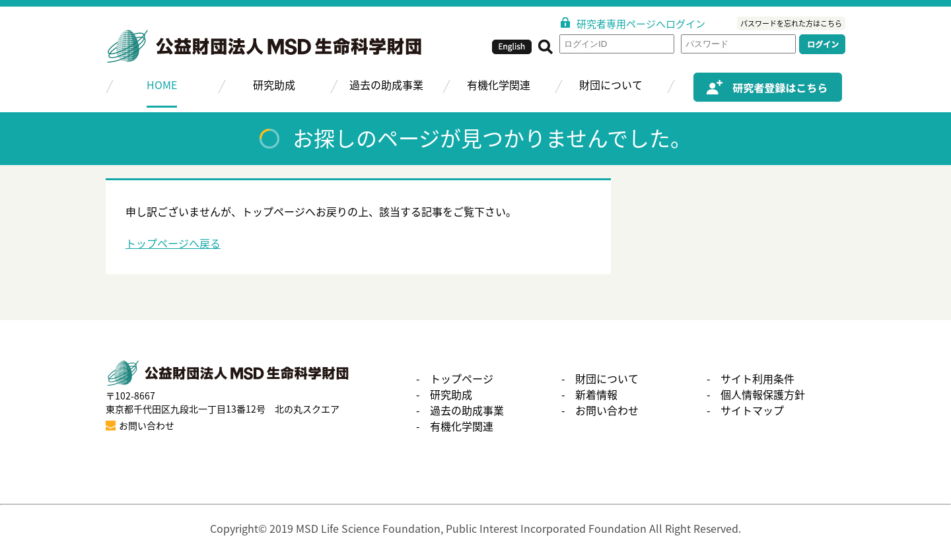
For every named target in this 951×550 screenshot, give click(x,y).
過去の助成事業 (386, 84)
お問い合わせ (607, 410)
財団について (611, 84)
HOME (162, 84)
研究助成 (274, 84)
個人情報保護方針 (763, 394)
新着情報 (596, 394)
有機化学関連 (498, 84)
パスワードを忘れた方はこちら (791, 23)
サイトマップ (752, 410)
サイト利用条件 (757, 378)
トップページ (461, 378)
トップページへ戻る (173, 243)
